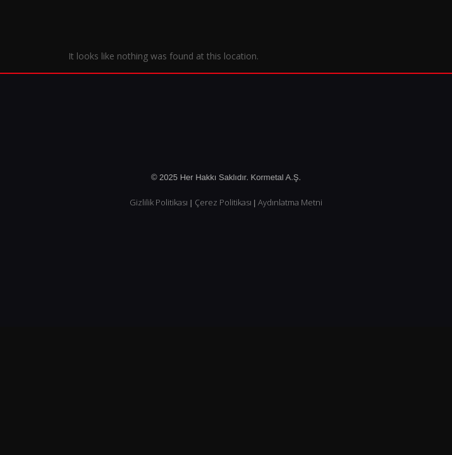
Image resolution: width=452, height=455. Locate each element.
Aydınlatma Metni (290, 202)
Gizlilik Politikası (159, 202)
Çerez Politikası (223, 202)
